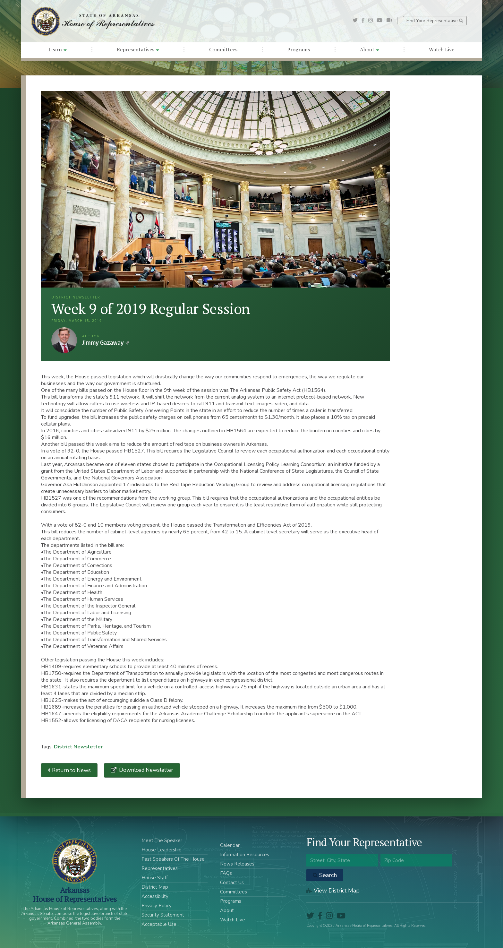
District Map (154, 887)
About (369, 49)
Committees (223, 49)
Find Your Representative (434, 21)
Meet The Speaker (161, 840)
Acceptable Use (158, 924)
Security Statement (162, 915)
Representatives (138, 49)
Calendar (230, 845)
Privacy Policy (156, 905)
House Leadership (161, 850)
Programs (298, 49)
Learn (57, 49)
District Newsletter (78, 746)
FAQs (226, 873)
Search (325, 875)
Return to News (69, 770)
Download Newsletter (145, 770)
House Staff (154, 878)
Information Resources (244, 854)
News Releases (237, 864)
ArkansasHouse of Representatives (74, 894)
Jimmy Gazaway (64, 340)
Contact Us (232, 882)
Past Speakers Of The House (173, 859)
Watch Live (441, 49)
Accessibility (154, 896)
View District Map (333, 890)
